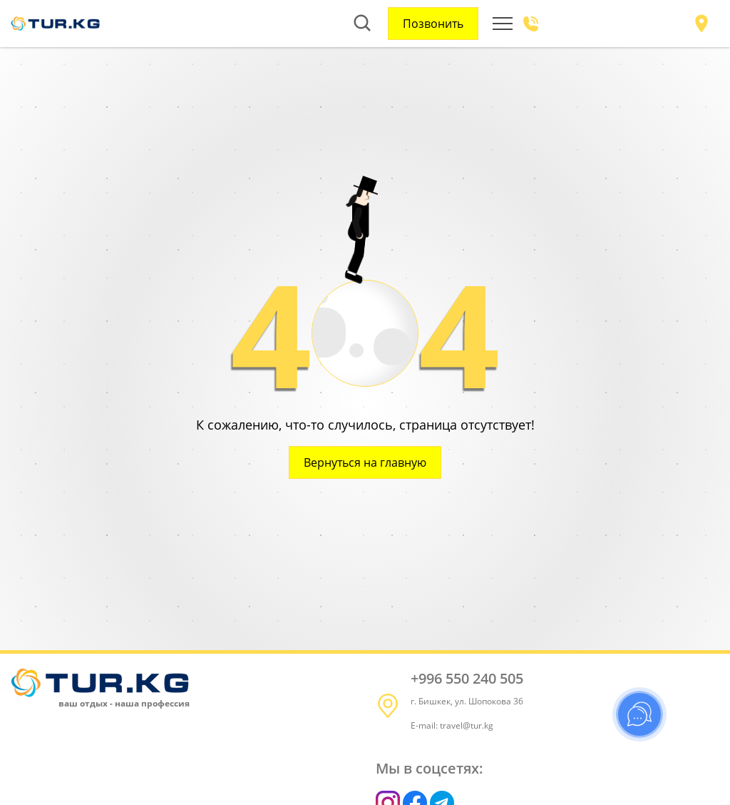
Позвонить (433, 23)
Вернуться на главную (365, 462)
